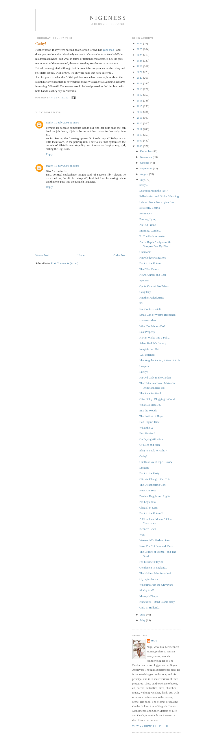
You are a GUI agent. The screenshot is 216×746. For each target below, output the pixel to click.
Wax (142, 534)
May (143, 620)
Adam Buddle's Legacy (152, 343)
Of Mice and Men (149, 444)
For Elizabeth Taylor (151, 561)
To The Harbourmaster (152, 236)
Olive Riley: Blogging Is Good (157, 399)
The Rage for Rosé (150, 393)
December (146, 151)
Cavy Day (145, 291)
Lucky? (143, 371)
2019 (140, 83)
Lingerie (144, 467)
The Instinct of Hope (151, 416)
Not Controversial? (150, 309)
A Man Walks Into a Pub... (154, 337)
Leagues (144, 366)
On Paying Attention (151, 439)
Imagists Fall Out (149, 349)
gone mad (108, 49)
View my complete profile (151, 726)
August (144, 174)
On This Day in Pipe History (155, 462)
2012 (140, 123)
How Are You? (147, 490)
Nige (154, 640)
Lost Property (147, 331)
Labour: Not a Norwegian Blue (157, 202)
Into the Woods (148, 410)
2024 (140, 54)
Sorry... (143, 184)
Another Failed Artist (151, 297)
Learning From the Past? (153, 190)
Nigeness (108, 18)
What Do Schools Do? (152, 326)
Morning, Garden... (150, 230)
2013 (140, 117)
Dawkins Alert (147, 320)
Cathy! (143, 456)
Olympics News (148, 579)
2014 (140, 112)
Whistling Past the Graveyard (156, 584)
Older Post (119, 255)
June (143, 614)
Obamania (145, 251)
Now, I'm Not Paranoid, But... (156, 546)
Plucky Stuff (146, 590)
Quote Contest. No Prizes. (154, 286)
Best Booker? (147, 433)
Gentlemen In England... (153, 567)
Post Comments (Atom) (64, 263)
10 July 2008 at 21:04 (66, 165)
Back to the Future (150, 263)
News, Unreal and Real (152, 274)
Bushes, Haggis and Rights (154, 496)
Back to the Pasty (149, 473)
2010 (140, 134)
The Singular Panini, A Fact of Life (159, 360)
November (146, 157)
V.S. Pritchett (147, 354)
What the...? (146, 427)
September (146, 168)
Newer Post (42, 255)
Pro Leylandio (147, 501)
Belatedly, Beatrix (149, 207)
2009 (140, 140)
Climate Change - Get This (154, 479)
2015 (140, 106)
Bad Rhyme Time (149, 422)
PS (140, 303)
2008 (140, 146)
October (145, 162)
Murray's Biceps (148, 596)
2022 (140, 66)
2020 (140, 77)
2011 (140, 129)
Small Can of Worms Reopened (157, 314)
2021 (140, 72)
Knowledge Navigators (152, 257)
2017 (140, 94)
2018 (140, 89)
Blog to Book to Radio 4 (153, 450)
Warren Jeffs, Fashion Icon (154, 540)
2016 (140, 100)
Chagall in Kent (148, 507)
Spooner (144, 280)
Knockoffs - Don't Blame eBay (157, 601)
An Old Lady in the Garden (155, 377)
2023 (140, 60)
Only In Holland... (149, 607)
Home (81, 255)
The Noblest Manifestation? (155, 573)
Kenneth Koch (147, 529)
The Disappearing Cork (152, 484)
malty (49, 122)
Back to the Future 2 (151, 513)
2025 (140, 49)
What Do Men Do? (150, 404)
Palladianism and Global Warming (159, 196)
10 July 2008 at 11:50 (66, 122)
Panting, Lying (147, 219)
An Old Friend (147, 224)
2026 (140, 43)
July (143, 179)
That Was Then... (149, 269)
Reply (49, 154)
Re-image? (145, 213)
